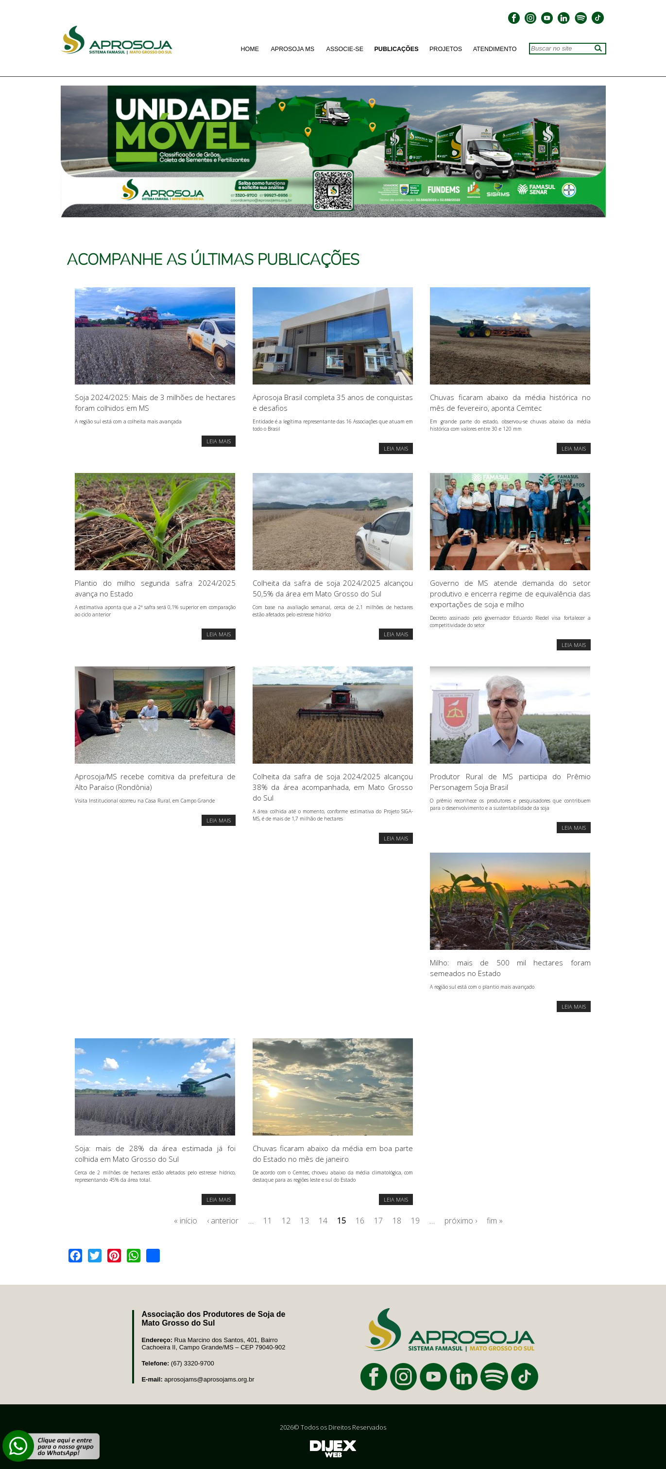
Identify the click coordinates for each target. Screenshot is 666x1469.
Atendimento (495, 49)
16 (360, 1220)
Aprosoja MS (293, 49)
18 (397, 1220)
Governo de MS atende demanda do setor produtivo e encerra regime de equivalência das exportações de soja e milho (510, 593)
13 (304, 1220)
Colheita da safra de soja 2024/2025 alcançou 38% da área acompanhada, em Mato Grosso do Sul (333, 787)
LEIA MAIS (218, 441)
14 (323, 1220)
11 (267, 1220)
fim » (495, 1220)
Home (250, 49)
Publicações (397, 49)
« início (185, 1220)
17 (378, 1220)
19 (415, 1220)
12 (286, 1220)
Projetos (445, 49)
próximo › (460, 1220)
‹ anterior (223, 1220)
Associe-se (344, 49)
